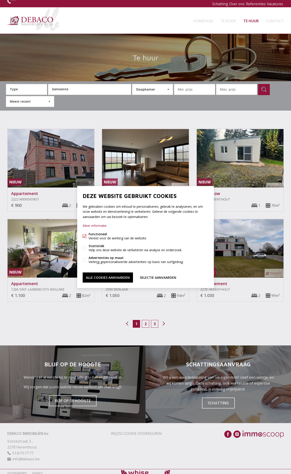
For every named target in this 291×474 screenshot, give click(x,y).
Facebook (228, 431)
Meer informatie (95, 226)
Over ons (232, 3)
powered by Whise (140, 470)
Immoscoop (263, 432)
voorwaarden (17, 470)
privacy (37, 470)
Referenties (252, 3)
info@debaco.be (26, 456)
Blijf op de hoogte (73, 398)
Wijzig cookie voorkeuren (136, 430)
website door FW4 (167, 470)
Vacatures (273, 3)
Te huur (251, 19)
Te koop (228, 19)
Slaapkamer (145, 86)
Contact (275, 19)
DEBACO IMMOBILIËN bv (27, 430)
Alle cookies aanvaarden (108, 276)
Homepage (203, 19)
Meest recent (20, 98)
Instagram (237, 431)
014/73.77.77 (22, 3)
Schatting (213, 3)
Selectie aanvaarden (158, 276)
